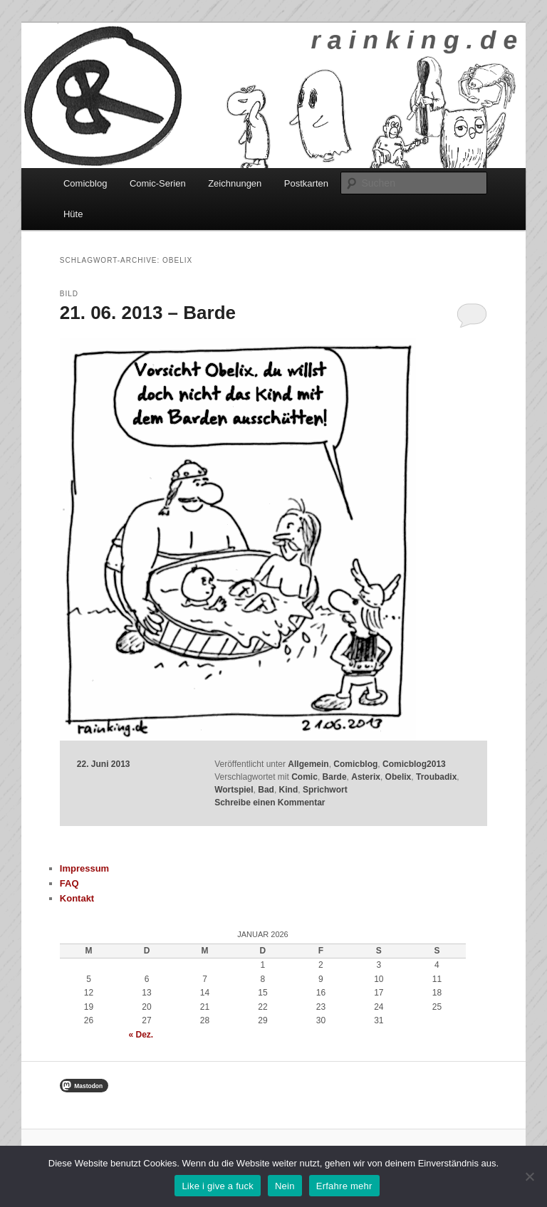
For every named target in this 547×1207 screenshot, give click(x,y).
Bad (266, 790)
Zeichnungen (234, 183)
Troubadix (436, 777)
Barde (335, 777)
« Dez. (141, 1035)
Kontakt (77, 898)
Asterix (365, 777)
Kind (288, 790)
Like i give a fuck (218, 1186)
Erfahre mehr (344, 1186)
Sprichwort (325, 790)
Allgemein (308, 764)
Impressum (84, 868)
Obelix (398, 777)
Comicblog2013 (414, 764)
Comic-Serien (158, 183)
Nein (285, 1186)
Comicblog (85, 183)
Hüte (73, 214)
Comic (304, 777)
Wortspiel (233, 790)
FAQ (69, 883)
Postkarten (306, 183)
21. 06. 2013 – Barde (148, 312)
